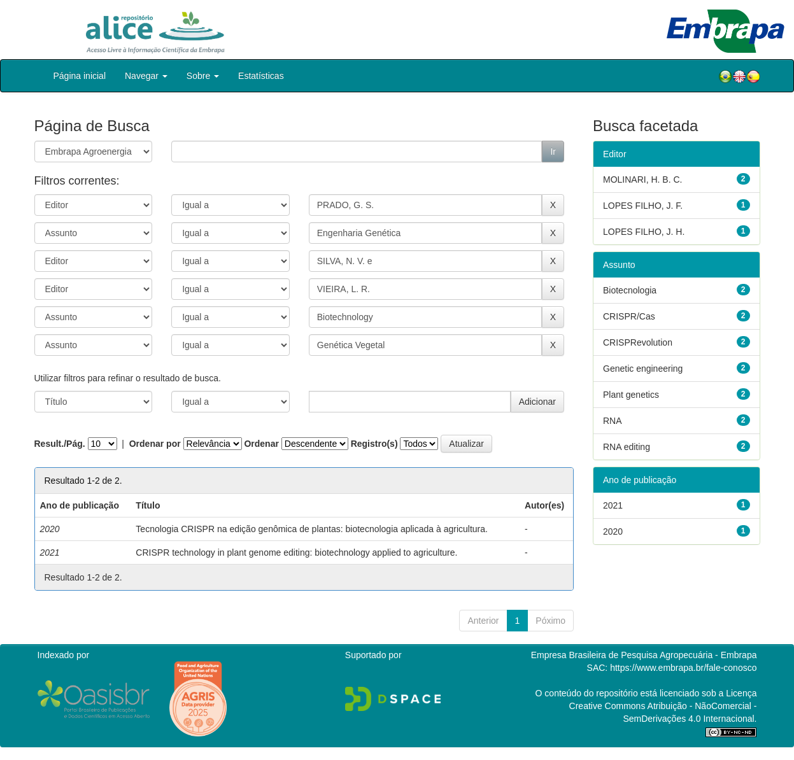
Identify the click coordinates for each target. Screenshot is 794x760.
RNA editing (626, 447)
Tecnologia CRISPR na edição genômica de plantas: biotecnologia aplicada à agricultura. (312, 529)
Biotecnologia (629, 290)
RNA (612, 421)
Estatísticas (261, 76)
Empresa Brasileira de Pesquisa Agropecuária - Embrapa (644, 655)
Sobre (203, 76)
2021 (613, 505)
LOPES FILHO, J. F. (643, 206)
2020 (613, 531)
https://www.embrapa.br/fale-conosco (683, 668)
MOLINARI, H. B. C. (642, 179)
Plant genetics (631, 395)
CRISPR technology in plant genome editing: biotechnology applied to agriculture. (296, 552)
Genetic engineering (643, 368)
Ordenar (261, 444)
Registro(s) (374, 444)
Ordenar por (155, 444)
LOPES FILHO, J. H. (643, 232)
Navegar (146, 76)
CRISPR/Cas (629, 316)
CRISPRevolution (637, 342)
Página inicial (79, 76)
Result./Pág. (59, 444)
